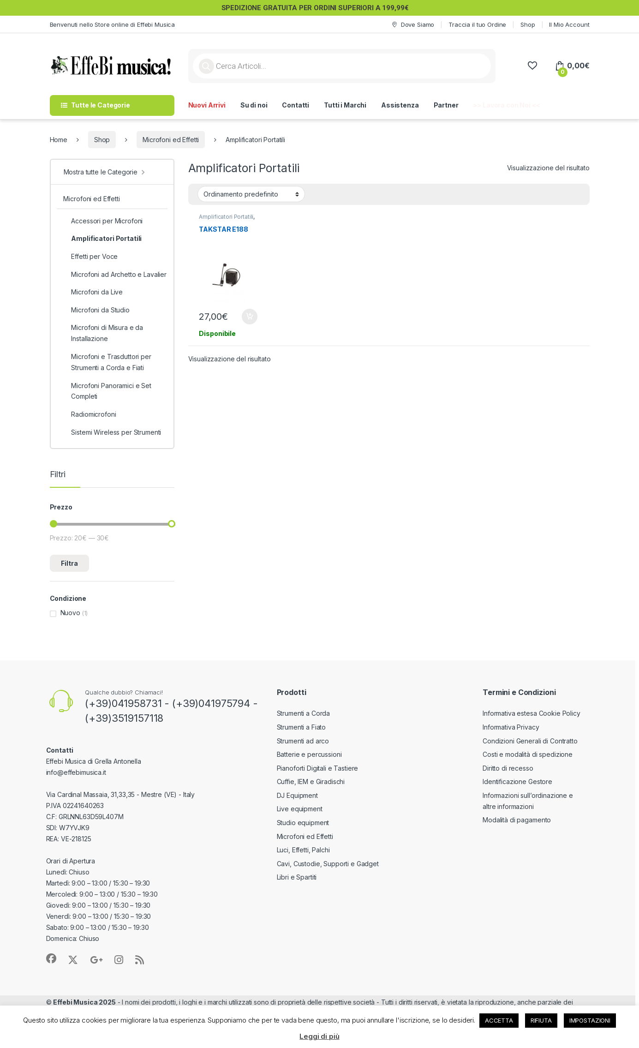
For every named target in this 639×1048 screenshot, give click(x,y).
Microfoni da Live (93, 292)
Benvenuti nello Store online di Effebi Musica (112, 24)
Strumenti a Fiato (301, 727)
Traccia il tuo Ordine (477, 24)
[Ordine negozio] (251, 194)
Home (58, 140)
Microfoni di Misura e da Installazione (103, 333)
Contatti (295, 105)
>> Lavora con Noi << (506, 105)
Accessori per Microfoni (103, 221)
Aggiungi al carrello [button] (249, 316)
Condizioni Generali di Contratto (530, 741)
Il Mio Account (569, 24)
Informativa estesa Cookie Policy (531, 713)
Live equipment (299, 809)
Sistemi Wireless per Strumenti (112, 432)
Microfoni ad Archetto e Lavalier (115, 274)
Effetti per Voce (90, 256)
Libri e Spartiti (297, 877)
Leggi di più (319, 1036)
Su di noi (254, 105)
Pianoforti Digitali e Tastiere (317, 768)
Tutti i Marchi (345, 105)
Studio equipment (303, 822)
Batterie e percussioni (309, 754)
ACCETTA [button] (499, 1020)
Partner (446, 105)
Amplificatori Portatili (226, 216)
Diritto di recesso (508, 768)
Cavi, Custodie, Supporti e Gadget (328, 864)
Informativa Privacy (511, 727)
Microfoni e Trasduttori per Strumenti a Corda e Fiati (107, 362)
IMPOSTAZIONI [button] (589, 1020)
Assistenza (400, 105)
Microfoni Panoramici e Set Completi (107, 391)
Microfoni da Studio (96, 310)
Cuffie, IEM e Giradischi (311, 781)
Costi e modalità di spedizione (528, 754)
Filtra (69, 563)
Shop (527, 24)
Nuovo (70, 613)
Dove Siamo (412, 25)
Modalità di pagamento (517, 820)
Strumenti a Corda (303, 713)
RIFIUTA (541, 1020)
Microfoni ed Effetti (171, 140)
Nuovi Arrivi (207, 105)
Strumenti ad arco (303, 741)
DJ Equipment (297, 795)
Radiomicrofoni (89, 414)
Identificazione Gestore (517, 781)
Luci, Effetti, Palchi (303, 850)
